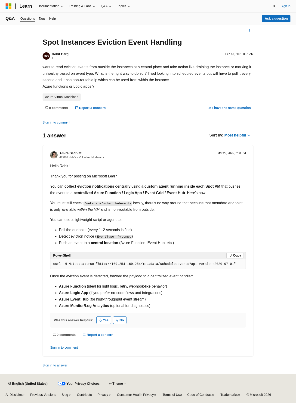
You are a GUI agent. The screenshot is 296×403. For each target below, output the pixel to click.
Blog (65, 395)
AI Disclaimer (15, 395)
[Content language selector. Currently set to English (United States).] (28, 383)
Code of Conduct (199, 395)
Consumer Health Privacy (135, 395)
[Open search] (274, 6)
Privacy (103, 395)
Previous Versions (43, 395)
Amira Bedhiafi (70, 153)
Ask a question (276, 18)
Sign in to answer (55, 365)
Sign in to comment (56, 122)
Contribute (84, 395)
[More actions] (249, 30)
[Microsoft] (9, 6)
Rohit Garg (60, 54)
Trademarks (228, 395)
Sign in (285, 6)
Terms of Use (172, 395)
